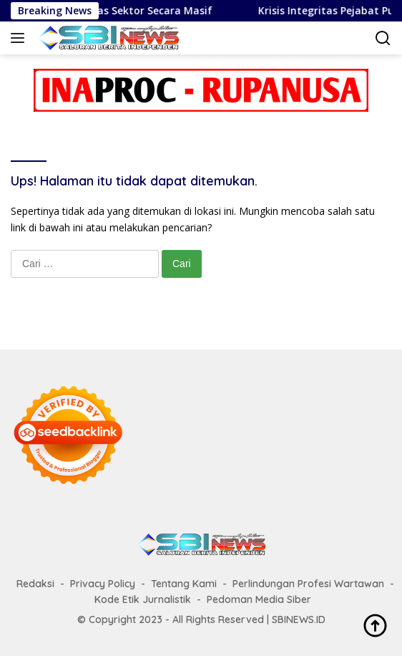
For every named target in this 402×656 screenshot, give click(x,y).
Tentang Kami (184, 583)
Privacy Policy (102, 583)
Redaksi (35, 583)
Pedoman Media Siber (259, 599)
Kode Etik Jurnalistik (142, 599)
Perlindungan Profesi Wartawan (308, 583)
